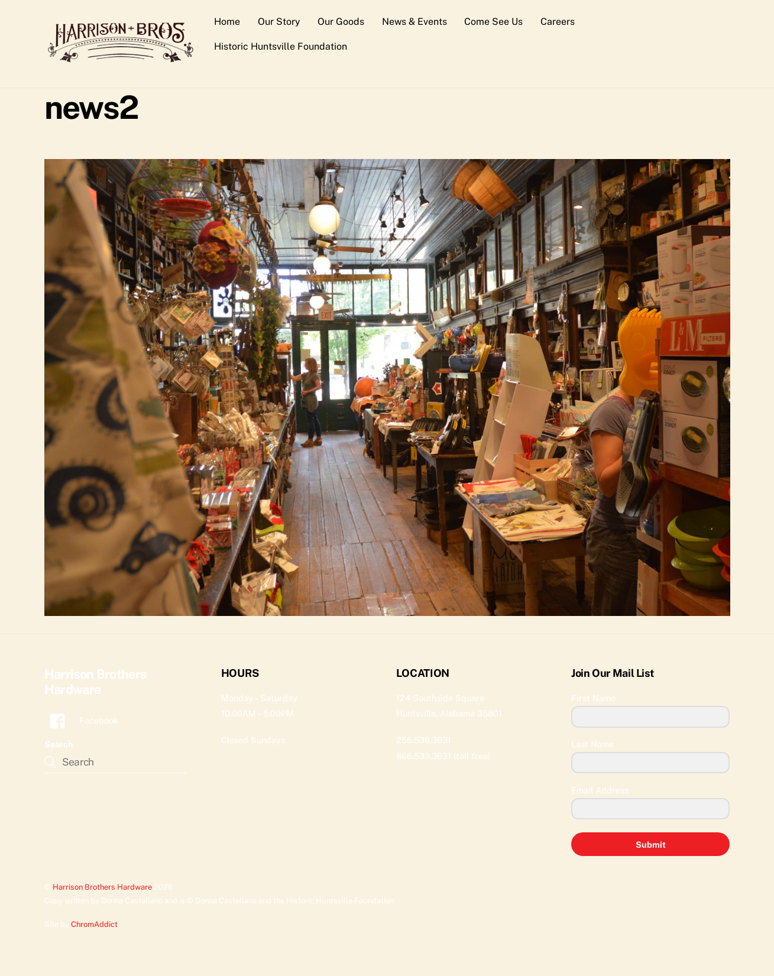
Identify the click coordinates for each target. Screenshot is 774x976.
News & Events (414, 21)
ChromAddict (94, 924)
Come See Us (494, 21)
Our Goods (341, 21)
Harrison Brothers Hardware (102, 887)
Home (227, 21)
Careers (557, 21)
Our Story (279, 21)
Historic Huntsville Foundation (280, 46)
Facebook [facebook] (81, 721)
